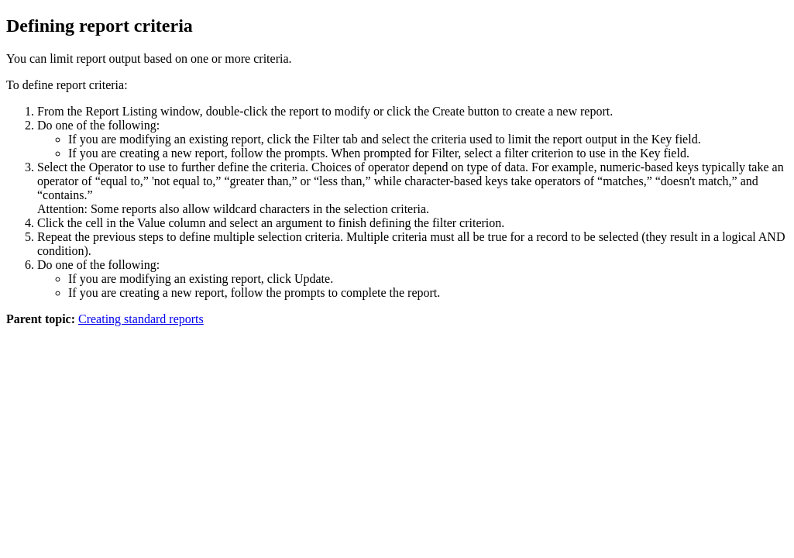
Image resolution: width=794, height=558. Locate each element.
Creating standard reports (141, 319)
